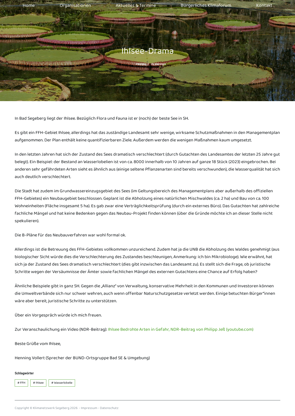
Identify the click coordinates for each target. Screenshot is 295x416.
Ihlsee (38, 382)
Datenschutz (109, 408)
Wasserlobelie (61, 382)
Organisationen (75, 5)
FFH (21, 382)
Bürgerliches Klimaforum (206, 5)
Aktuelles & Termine (136, 5)
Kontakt (264, 5)
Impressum (89, 408)
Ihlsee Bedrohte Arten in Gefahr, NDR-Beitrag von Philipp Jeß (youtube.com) (180, 329)
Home (29, 5)
